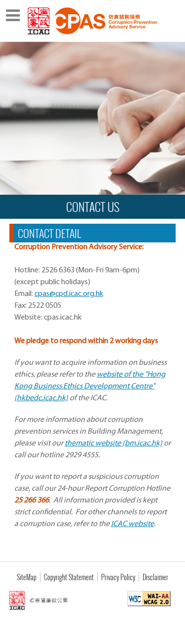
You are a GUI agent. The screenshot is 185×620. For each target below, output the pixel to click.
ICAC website (132, 524)
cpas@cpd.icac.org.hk (69, 294)
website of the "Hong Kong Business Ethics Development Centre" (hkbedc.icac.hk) (89, 386)
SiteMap (27, 577)
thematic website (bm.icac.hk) (113, 443)
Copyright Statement (69, 577)
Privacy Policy (118, 577)
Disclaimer (155, 577)
